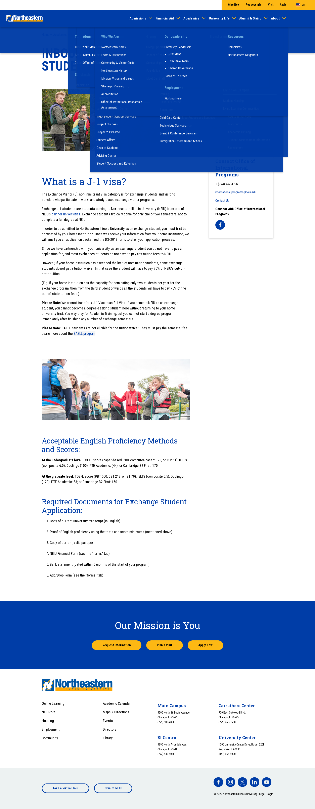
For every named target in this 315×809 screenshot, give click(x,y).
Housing (48, 721)
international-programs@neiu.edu (235, 192)
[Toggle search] (306, 18)
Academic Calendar (117, 703)
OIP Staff (219, 67)
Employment (51, 729)
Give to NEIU (113, 788)
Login (270, 794)
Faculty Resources (226, 92)
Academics (191, 18)
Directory (109, 729)
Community (50, 738)
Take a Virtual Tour (65, 788)
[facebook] (220, 225)
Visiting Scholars (225, 119)
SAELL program (84, 333)
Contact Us (222, 201)
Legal (262, 794)
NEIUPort (48, 712)
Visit (270, 4)
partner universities (66, 214)
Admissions (138, 18)
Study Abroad (222, 110)
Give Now (233, 4)
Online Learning (53, 703)
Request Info (254, 4)
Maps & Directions (116, 712)
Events (108, 721)
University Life (219, 18)
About (275, 18)
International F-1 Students (231, 101)
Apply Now (205, 645)
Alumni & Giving (250, 18)
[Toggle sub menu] (268, 75)
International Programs (122, 35)
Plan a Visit (164, 645)
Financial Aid (165, 18)
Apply (283, 4)
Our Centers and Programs (87, 35)
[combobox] (301, 5)
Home (45, 35)
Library (108, 738)
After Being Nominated (230, 82)
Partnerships (221, 128)
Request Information (116, 645)
